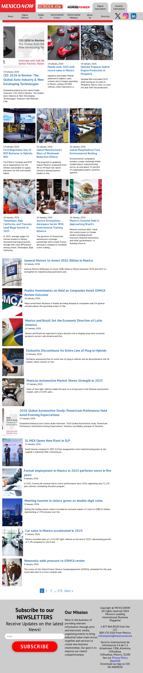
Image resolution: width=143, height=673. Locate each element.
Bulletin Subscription (119, 7)
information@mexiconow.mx (115, 636)
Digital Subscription (100, 7)
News (10, 16)
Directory (105, 16)
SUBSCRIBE (34, 646)
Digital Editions (25, 16)
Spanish (115, 660)
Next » (68, 591)
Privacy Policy (119, 657)
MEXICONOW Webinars (73, 16)
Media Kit (41, 16)
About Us (90, 16)
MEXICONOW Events (57, 16)
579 (60, 591)
